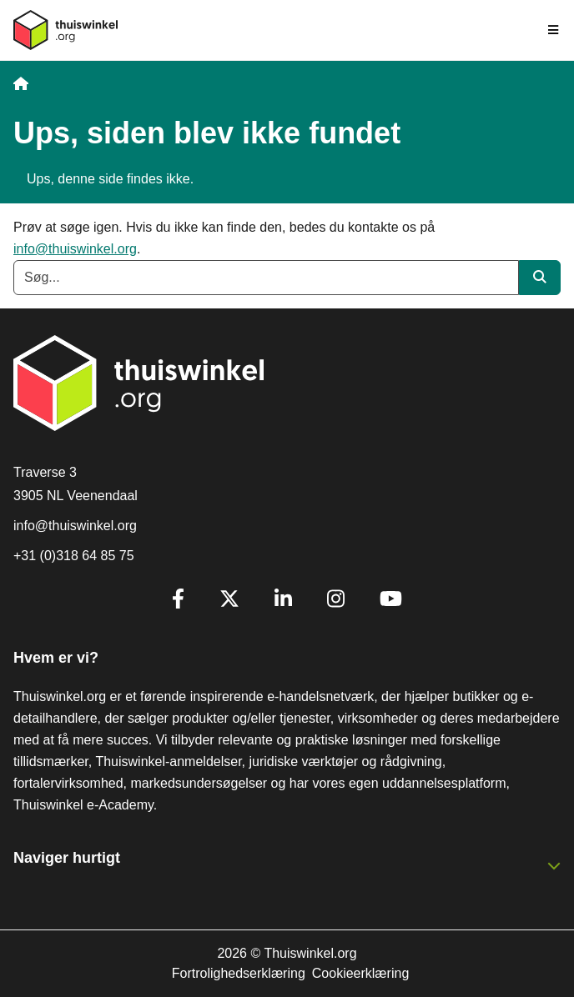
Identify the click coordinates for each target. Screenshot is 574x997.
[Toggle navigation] (553, 30)
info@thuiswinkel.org (75, 249)
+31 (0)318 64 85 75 (73, 556)
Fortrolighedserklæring (238, 973)
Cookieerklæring (361, 973)
